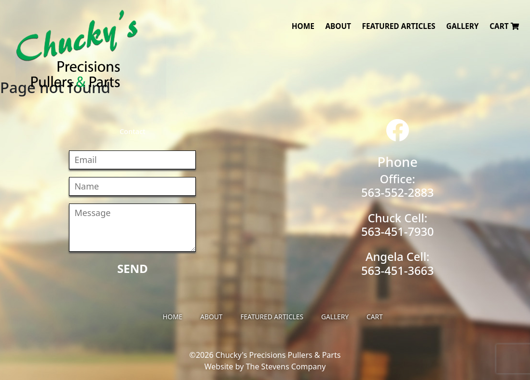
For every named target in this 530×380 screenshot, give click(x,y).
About (338, 26)
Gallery (462, 26)
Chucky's (76, 49)
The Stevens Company (286, 366)
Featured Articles (398, 26)
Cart (503, 26)
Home (303, 26)
